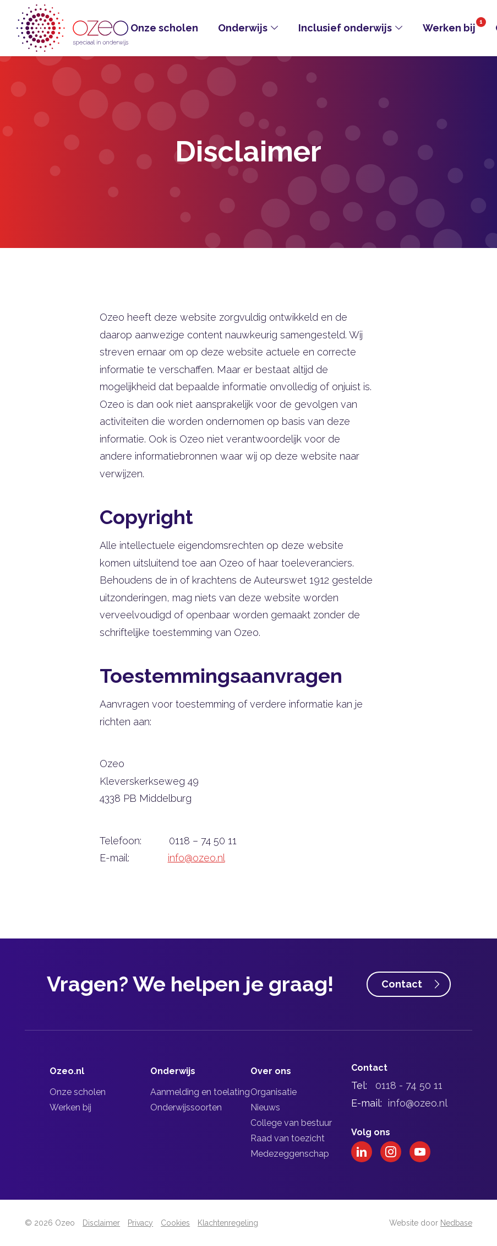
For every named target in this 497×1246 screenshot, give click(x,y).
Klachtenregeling (228, 1222)
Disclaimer (101, 1222)
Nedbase (456, 1222)
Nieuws (265, 1107)
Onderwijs (242, 28)
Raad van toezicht (287, 1138)
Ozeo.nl (67, 1071)
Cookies (175, 1222)
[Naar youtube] (419, 1151)
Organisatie (273, 1092)
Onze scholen (164, 28)
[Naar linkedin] (361, 1151)
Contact (401, 984)
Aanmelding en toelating (200, 1092)
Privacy (140, 1222)
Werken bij (449, 28)
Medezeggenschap (289, 1153)
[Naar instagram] (390, 1151)
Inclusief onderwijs (345, 28)
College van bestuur (291, 1123)
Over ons (270, 1071)
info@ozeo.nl (196, 858)
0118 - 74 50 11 (409, 1085)
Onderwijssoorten (186, 1107)
